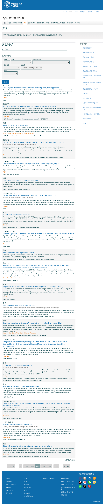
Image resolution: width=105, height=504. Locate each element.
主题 (47, 23)
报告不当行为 (9, 490)
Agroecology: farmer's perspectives (15, 125)
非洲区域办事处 (65, 478)
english (76, 11)
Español (97, 11)
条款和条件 (9, 481)
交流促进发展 (87, 98)
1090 (26, 466)
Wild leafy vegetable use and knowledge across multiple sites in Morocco (29, 195)
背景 (10, 23)
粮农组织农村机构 (88, 57)
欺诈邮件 (8, 487)
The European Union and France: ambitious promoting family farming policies (31, 88)
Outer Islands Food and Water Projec (16, 215)
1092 (37, 466)
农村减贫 (85, 93)
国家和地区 (40, 23)
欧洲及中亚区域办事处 (67, 484)
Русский (90, 11)
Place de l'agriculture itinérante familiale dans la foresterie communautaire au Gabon (33, 142)
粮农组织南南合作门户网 (90, 89)
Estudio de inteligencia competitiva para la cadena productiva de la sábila (29, 106)
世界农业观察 (87, 119)
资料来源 (70, 23)
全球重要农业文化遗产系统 (91, 114)
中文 (70, 11)
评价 (25, 490)
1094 (49, 466)
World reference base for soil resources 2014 (19, 305)
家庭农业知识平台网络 (58, 23)
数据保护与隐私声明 (11, 484)
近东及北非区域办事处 (67, 492)
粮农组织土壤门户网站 (90, 66)
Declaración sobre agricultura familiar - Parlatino (20, 180)
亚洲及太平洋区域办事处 (67, 481)
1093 (43, 466)
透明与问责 (9, 493)
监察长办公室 (28, 487)
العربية (65, 11)
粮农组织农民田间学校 (90, 71)
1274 (56, 466)
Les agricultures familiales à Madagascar (17, 365)
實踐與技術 (31, 23)
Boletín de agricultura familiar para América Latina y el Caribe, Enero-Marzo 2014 (32, 323)
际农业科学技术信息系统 (90, 103)
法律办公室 (27, 493)
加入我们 (77, 23)
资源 (25, 23)
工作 (25, 478)
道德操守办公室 (28, 496)
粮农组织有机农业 (88, 52)
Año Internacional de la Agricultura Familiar (18, 253)
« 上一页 (11, 466)
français (82, 11)
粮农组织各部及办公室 (49, 478)
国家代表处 (64, 495)
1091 (32, 466)
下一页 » (66, 466)
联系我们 (8, 478)
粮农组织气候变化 (88, 62)
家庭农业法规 (17, 23)
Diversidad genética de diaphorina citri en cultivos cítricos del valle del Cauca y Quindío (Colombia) (38, 234)
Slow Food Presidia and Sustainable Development (21, 386)
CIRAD (85, 123)
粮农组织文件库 (88, 48)
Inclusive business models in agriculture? (17, 424)
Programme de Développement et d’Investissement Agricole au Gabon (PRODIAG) (33, 287)
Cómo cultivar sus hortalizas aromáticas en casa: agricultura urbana (27, 446)
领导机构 (26, 484)
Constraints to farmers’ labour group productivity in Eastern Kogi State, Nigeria (31, 164)
